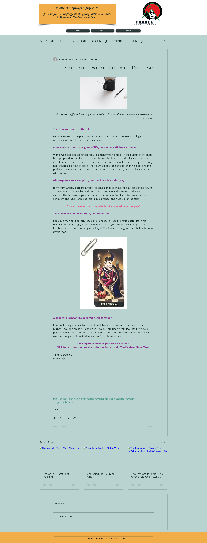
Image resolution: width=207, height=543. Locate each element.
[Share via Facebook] (54, 418)
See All (164, 442)
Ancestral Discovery (90, 41)
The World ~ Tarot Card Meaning (56, 475)
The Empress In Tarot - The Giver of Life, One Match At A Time (147, 475)
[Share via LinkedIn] (68, 418)
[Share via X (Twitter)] (61, 418)
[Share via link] (74, 418)
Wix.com (121, 538)
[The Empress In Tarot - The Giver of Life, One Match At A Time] (147, 458)
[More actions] (152, 59)
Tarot (64, 41)
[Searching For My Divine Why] (103, 458)
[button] (164, 41)
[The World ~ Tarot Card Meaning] (59, 458)
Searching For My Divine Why (100, 475)
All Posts (47, 41)
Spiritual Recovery (127, 41)
